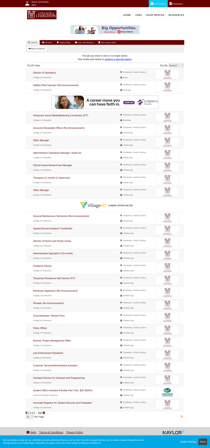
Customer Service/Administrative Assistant (55, 365)
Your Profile (155, 15)
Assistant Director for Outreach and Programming (59, 378)
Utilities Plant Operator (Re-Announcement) (56, 85)
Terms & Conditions (51, 432)
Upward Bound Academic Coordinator (53, 228)
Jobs (138, 15)
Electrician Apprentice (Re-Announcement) (55, 291)
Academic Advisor (42, 266)
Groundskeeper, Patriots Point (48, 315)
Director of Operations (44, 72)
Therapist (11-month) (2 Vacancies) (51, 178)
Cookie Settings (188, 441)
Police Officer (40, 328)
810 (40, 413)
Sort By (164, 65)
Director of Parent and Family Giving (52, 241)
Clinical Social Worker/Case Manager (52, 165)
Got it (203, 441)
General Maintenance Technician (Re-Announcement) (61, 216)
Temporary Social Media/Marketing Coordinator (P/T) (60, 115)
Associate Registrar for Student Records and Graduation (62, 403)
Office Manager (41, 140)
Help (31, 432)
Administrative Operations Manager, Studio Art (57, 153)
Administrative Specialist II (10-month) (53, 253)
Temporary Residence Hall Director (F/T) (54, 278)
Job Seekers (158, 3)
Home (127, 15)
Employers (176, 3)
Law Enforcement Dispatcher (48, 353)
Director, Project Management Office (52, 340)
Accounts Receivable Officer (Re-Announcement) (58, 128)
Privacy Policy (74, 432)
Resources (176, 15)
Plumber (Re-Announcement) (48, 303)
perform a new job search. (118, 59)
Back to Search (36, 48)
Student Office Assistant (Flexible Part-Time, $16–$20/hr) (63, 390)
